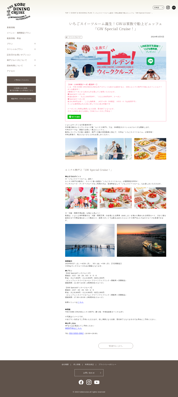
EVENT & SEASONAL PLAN (81, 13)
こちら (81, 302)
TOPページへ (116, 345)
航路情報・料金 (14, 38)
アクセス (11, 71)
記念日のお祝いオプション (19, 54)
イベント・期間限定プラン (19, 33)
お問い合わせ (89, 373)
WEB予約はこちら (73, 328)
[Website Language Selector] (158, 7)
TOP (66, 13)
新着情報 (11, 27)
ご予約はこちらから (21, 80)
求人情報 (76, 364)
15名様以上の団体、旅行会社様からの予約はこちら (21, 89)
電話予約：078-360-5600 (21, 99)
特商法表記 (89, 364)
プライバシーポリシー (107, 364)
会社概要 (65, 364)
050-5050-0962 (76, 333)
